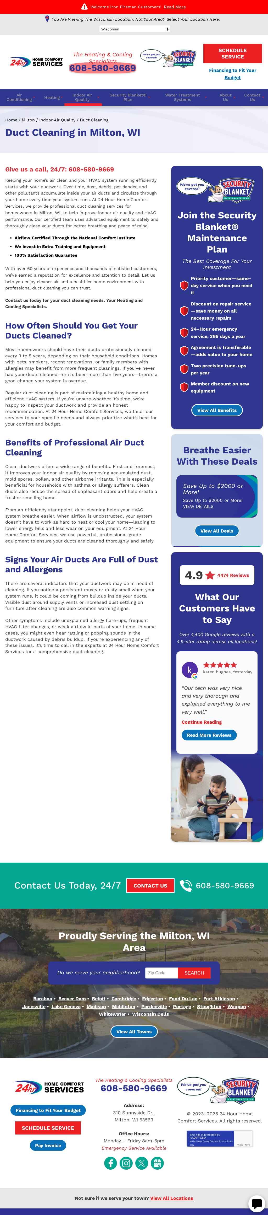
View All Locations (171, 1171)
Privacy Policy (209, 1121)
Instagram (127, 1137)
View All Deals (216, 527)
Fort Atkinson (219, 981)
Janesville (34, 988)
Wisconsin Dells (150, 995)
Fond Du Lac (183, 981)
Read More (175, 6)
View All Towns (134, 1015)
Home (11, 118)
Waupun (236, 988)
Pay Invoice (48, 1129)
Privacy (240, 1125)
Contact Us (146, 878)
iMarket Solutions (99, 1203)
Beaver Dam (72, 981)
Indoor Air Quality (57, 118)
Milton (28, 118)
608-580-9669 (102, 66)
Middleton (123, 988)
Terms (247, 1125)
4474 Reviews (233, 571)
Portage (182, 988)
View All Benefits (217, 406)
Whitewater (112, 995)
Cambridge (123, 981)
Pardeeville (154, 988)
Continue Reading (202, 715)
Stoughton (209, 988)
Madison (96, 988)
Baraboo (42, 981)
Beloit (98, 981)
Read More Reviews (209, 728)
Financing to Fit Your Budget (48, 1093)
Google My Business (154, 1137)
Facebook (113, 1137)
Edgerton (152, 981)
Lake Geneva (66, 988)
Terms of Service (226, 1121)
